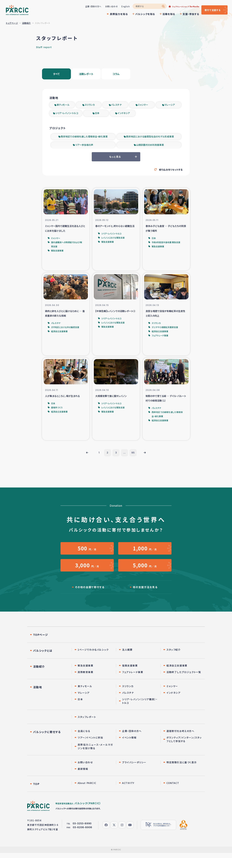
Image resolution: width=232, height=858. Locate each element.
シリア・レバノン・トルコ (66, 114)
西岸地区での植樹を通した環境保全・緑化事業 (84, 138)
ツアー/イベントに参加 (90, 742)
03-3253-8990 (82, 828)
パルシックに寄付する (47, 737)
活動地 (37, 692)
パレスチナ (116, 105)
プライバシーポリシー (134, 767)
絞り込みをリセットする (170, 171)
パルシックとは (42, 655)
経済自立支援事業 (176, 670)
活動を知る (165, 14)
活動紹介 (26, 23)
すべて (56, 74)
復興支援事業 (130, 670)
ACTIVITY (128, 788)
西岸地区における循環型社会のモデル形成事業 (150, 138)
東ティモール (63, 105)
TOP (36, 789)
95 (134, 455)
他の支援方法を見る (145, 592)
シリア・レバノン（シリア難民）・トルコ (139, 706)
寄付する (211, 10)
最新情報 (83, 774)
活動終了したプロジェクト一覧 (183, 677)
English (122, 6)
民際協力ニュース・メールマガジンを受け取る (95, 751)
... (125, 455)
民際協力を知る (115, 14)
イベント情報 (129, 742)
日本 (97, 114)
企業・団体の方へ (90, 6)
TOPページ (40, 640)
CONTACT (172, 788)
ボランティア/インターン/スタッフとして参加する (184, 744)
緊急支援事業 (85, 670)
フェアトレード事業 (132, 677)
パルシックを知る (142, 14)
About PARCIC (87, 788)
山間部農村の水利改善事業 (150, 146)
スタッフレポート (87, 722)
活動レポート (86, 74)
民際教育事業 (85, 677)
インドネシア (123, 114)
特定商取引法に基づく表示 (181, 767)
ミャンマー (142, 105)
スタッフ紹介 (173, 654)
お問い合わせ (108, 6)
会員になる (84, 736)
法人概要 (127, 654)
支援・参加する (187, 14)
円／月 (87, 551)
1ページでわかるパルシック (93, 654)
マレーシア (169, 105)
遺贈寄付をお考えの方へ (180, 736)
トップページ (12, 23)
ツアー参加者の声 (84, 146)
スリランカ (89, 105)
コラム (116, 74)
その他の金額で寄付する (89, 592)
